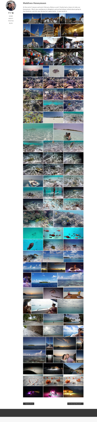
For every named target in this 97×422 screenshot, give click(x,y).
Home (11, 16)
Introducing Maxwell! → (75, 403)
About (11, 18)
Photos (11, 20)
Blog (11, 23)
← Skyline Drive (28, 403)
